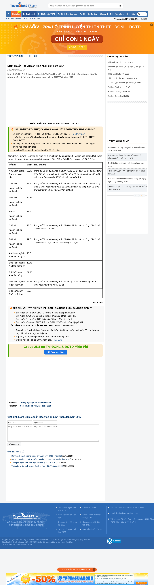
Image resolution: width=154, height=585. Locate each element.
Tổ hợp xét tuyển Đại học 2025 (67, 530)
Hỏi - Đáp (37, 18)
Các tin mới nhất (16, 452)
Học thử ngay (78, 134)
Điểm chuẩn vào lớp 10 (92, 529)
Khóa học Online (89, 507)
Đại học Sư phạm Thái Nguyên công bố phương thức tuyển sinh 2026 (41, 459)
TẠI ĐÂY (58, 340)
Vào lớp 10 (19, 18)
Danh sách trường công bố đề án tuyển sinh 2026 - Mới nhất (37, 456)
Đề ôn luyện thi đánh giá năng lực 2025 (124, 83)
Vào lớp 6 (11, 18)
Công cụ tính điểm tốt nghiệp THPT (91, 516)
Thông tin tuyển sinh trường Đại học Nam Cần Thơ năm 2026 (37, 466)
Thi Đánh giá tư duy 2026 (118, 74)
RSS (145, 19)
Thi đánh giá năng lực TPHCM (120, 62)
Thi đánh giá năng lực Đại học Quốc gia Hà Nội (126, 68)
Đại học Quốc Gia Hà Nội (118, 96)
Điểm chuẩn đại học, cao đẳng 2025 (123, 78)
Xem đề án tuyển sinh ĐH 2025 (67, 508)
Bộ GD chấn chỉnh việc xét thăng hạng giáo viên (126, 164)
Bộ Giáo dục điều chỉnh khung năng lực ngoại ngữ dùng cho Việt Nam (127, 180)
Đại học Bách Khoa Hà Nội (119, 87)
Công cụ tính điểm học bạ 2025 (67, 523)
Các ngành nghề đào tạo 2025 (91, 523)
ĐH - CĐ (28, 18)
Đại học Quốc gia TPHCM (119, 92)
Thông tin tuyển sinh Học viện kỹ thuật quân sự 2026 (33, 463)
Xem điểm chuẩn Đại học (67, 516)
